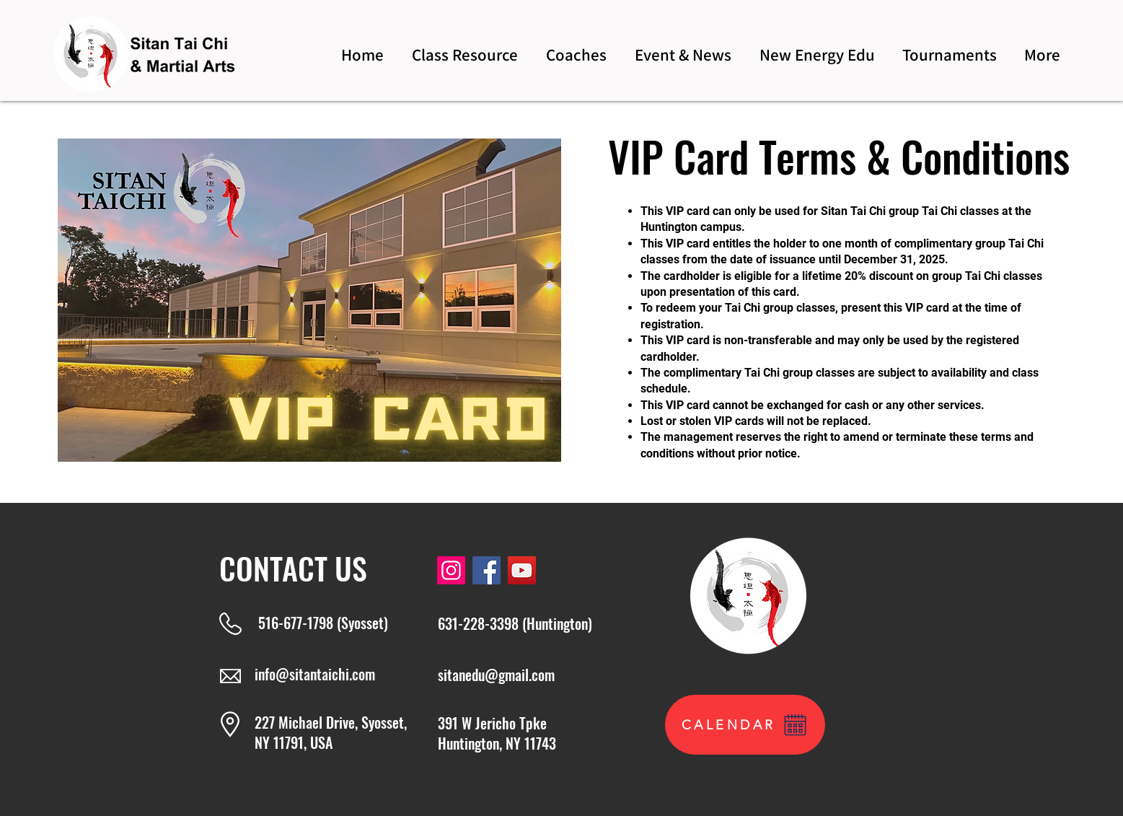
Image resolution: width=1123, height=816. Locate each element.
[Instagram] (451, 570)
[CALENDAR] (745, 725)
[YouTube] (522, 570)
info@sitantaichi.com (315, 674)
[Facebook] (486, 570)
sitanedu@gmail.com (496, 674)
